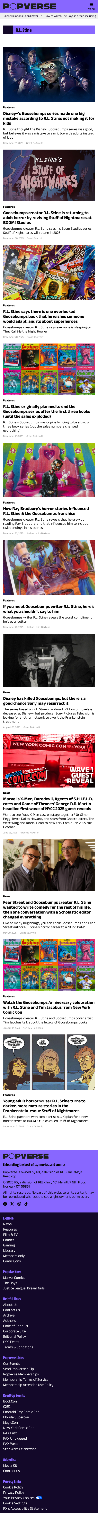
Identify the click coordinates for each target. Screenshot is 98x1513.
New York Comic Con (18, 1428)
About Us (10, 1305)
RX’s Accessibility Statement (25, 1508)
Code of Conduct (16, 1326)
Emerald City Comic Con (21, 1412)
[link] (5, 1205)
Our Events (11, 1363)
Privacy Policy (13, 1492)
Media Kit (10, 1465)
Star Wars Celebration (20, 1449)
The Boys (10, 1283)
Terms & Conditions (18, 1347)
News (7, 1224)
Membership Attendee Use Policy (28, 1385)
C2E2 (7, 1406)
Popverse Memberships (21, 1374)
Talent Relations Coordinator (20, 15)
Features (10, 1229)
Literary (9, 1250)
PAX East (10, 1433)
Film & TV (10, 1234)
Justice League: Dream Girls (24, 1288)
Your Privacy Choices (18, 1498)
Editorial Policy (14, 1336)
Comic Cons (12, 1261)
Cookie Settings (15, 1503)
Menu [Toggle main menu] (91, 6)
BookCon (10, 1401)
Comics (8, 1240)
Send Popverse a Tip (18, 1369)
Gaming (9, 1245)
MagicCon (10, 1422)
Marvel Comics (14, 1277)
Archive (8, 1315)
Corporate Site (14, 1331)
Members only (14, 1256)
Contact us (11, 1310)
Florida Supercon (16, 1417)
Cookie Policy (13, 1487)
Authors (9, 1320)
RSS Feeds (11, 1342)
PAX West (10, 1443)
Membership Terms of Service (25, 1379)
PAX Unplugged (15, 1438)
